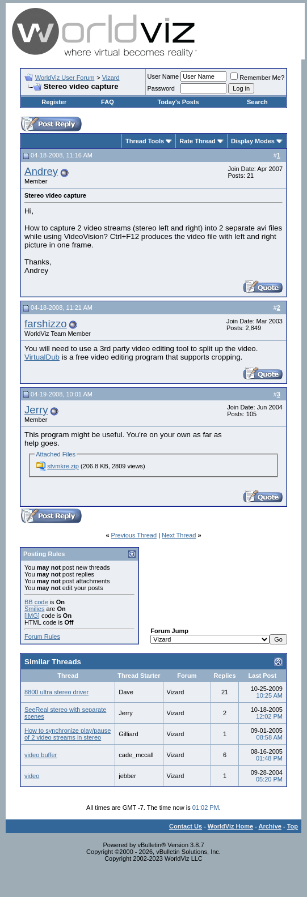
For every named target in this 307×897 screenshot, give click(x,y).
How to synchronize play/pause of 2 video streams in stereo (67, 734)
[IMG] (32, 615)
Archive (270, 826)
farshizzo (45, 324)
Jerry (36, 410)
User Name (163, 76)
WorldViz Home (230, 826)
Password (161, 88)
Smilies (34, 608)
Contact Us (185, 826)
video (31, 775)
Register (53, 102)
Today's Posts (178, 102)
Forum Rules (42, 636)
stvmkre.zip (63, 466)
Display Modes (253, 141)
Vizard (111, 77)
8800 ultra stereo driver (56, 692)
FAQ (107, 102)
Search (257, 102)
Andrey (41, 171)
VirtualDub (42, 357)
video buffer (40, 754)
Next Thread (179, 535)
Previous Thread (134, 535)
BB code (36, 602)
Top (292, 826)
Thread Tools (144, 141)
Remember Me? (257, 77)
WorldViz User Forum (65, 77)
